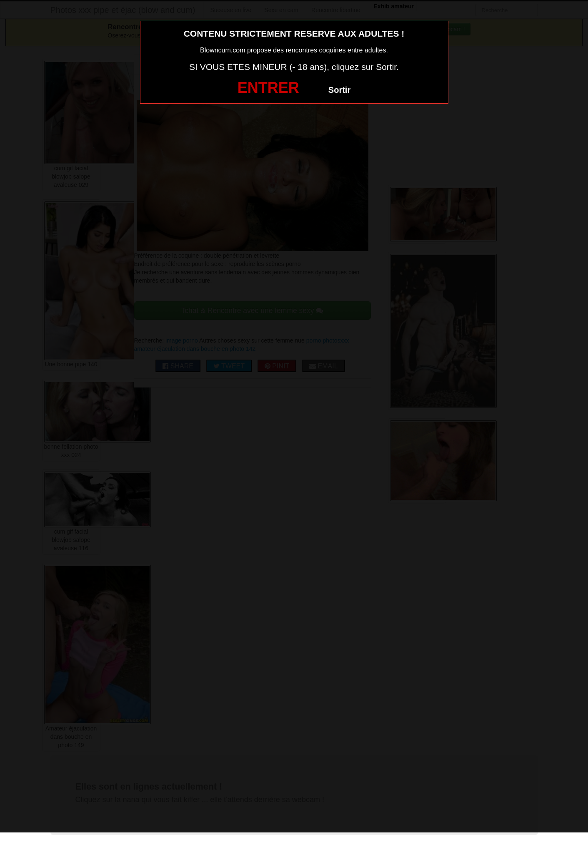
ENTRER (268, 87)
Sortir (339, 89)
